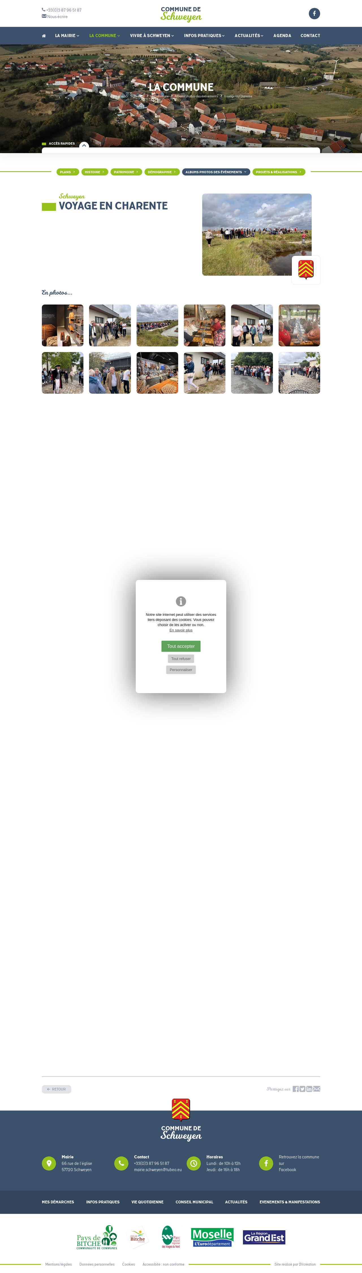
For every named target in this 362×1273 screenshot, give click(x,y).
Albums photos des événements (214, 172)
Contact (310, 35)
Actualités (249, 35)
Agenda (282, 35)
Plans (65, 172)
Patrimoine (124, 172)
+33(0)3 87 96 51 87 (61, 10)
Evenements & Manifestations (290, 1202)
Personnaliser (181, 670)
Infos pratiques (205, 35)
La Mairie (67, 35)
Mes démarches (58, 1202)
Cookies (128, 1264)
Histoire (92, 172)
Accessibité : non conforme (163, 1264)
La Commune (105, 35)
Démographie (160, 172)
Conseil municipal (194, 1202)
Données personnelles (97, 1264)
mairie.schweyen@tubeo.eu (158, 1169)
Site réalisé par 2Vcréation (295, 1264)
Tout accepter (181, 646)
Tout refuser (181, 659)
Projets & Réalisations (276, 172)
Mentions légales (58, 1264)
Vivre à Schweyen (152, 35)
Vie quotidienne (147, 1202)
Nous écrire (55, 16)
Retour (58, 1089)
